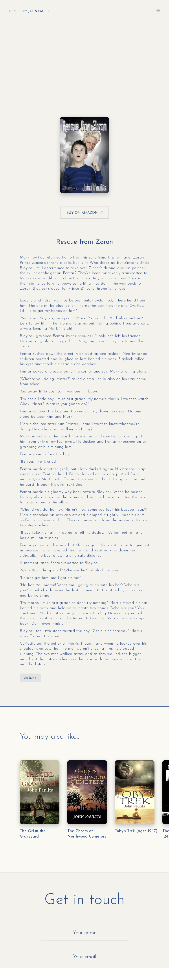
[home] (30, 11)
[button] (158, 11)
